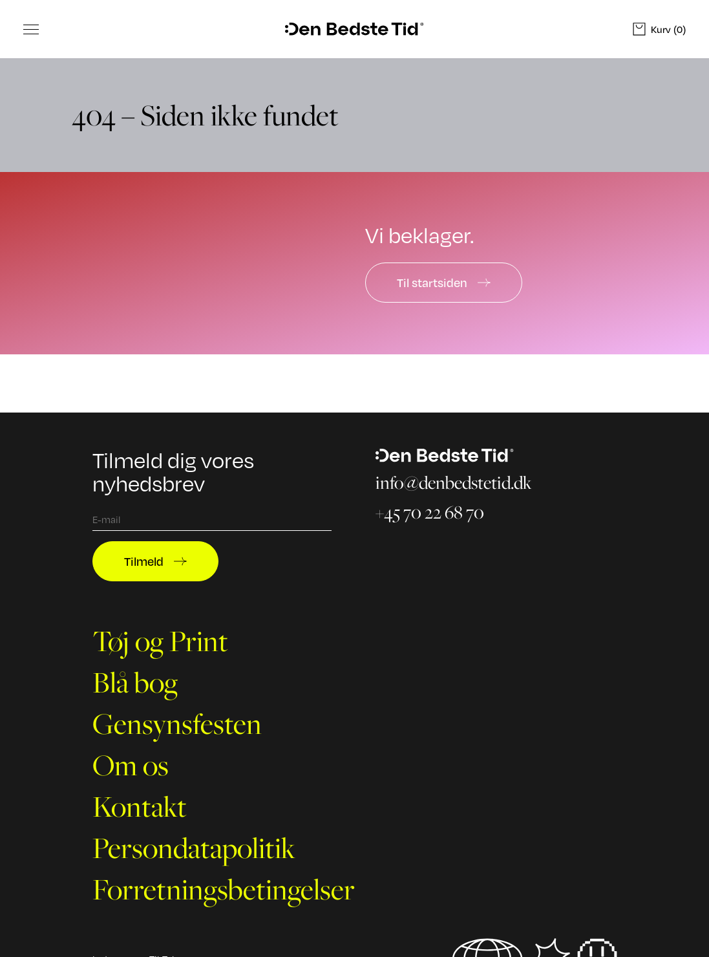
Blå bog (135, 682)
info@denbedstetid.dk (454, 482)
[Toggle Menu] (31, 29)
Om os (130, 765)
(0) (659, 29)
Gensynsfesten (177, 723)
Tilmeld (155, 561)
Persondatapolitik (193, 848)
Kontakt (139, 806)
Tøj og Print (160, 641)
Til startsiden (444, 282)
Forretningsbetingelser (223, 889)
